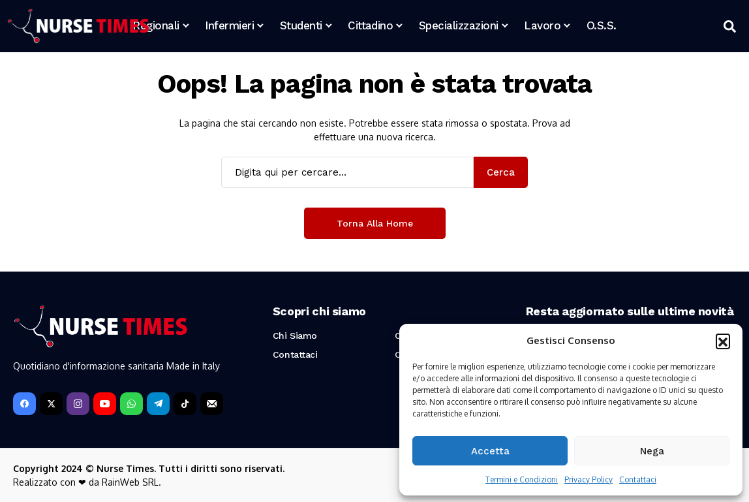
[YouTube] (104, 403)
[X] (51, 403)
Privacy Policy (588, 479)
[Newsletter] (211, 403)
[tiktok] (185, 403)
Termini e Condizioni (521, 479)
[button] (722, 340)
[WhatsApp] (131, 403)
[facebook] (24, 403)
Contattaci (637, 479)
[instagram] (78, 403)
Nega (652, 451)
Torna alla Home (375, 223)
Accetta (490, 451)
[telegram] (158, 403)
